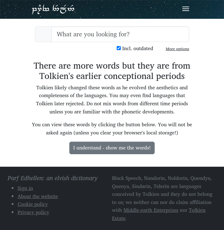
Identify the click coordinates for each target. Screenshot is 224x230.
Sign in (25, 188)
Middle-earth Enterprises (151, 210)
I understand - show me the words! (112, 148)
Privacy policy (33, 212)
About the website (38, 196)
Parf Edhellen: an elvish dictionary (53, 9)
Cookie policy (33, 204)
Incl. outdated (135, 48)
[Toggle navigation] (186, 8)
